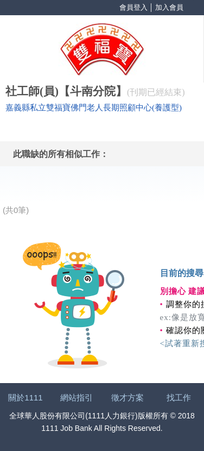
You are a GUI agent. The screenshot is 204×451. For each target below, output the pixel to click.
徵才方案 (127, 397)
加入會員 (169, 7)
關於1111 (25, 397)
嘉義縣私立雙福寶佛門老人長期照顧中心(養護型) (93, 107)
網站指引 (76, 397)
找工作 (179, 397)
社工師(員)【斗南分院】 (66, 91)
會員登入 (133, 7)
